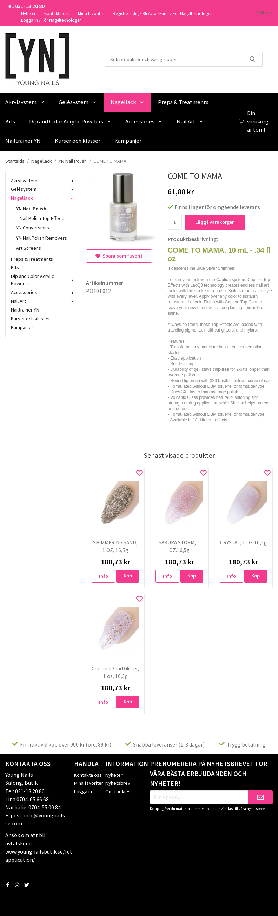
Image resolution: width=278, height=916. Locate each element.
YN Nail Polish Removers (41, 238)
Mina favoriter (91, 13)
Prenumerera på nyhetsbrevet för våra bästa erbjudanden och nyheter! (208, 774)
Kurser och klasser (77, 141)
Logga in (83, 791)
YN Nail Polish (43, 209)
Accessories (144, 121)
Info (103, 576)
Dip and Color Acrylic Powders (70, 121)
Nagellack (127, 102)
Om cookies (118, 791)
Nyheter (28, 13)
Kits (15, 267)
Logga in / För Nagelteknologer (51, 20)
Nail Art (190, 121)
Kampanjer (127, 141)
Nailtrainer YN (25, 310)
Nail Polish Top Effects (43, 218)
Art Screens (28, 248)
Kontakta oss (56, 13)
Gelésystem (78, 102)
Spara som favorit (119, 256)
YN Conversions (32, 228)
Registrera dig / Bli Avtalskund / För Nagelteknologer (162, 13)
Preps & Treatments (183, 102)
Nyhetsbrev (117, 783)
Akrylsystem (40, 181)
